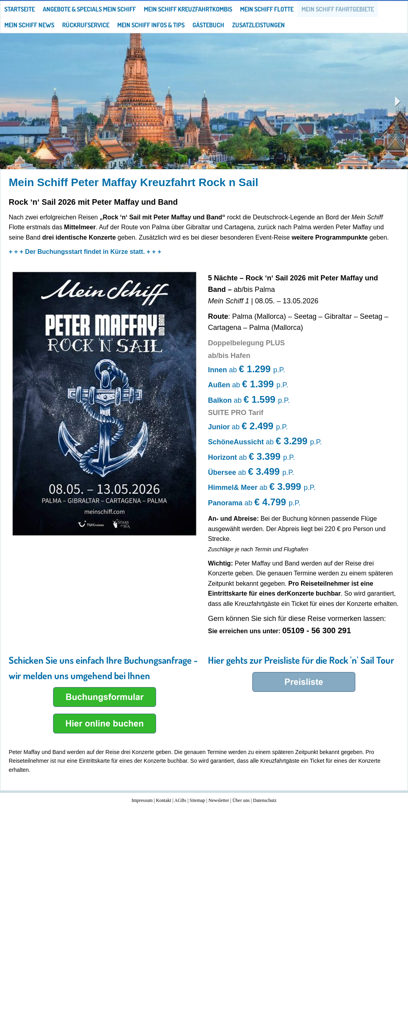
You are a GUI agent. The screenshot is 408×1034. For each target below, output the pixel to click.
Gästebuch (208, 25)
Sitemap (197, 800)
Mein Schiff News (29, 25)
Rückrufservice (85, 25)
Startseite (19, 9)
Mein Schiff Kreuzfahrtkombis (188, 9)
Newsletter (218, 800)
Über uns (241, 800)
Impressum (142, 800)
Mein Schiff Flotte (267, 9)
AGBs (180, 800)
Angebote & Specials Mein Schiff (89, 9)
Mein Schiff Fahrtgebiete (337, 9)
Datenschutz (264, 800)
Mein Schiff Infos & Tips (151, 25)
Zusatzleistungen (258, 25)
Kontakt (164, 800)
